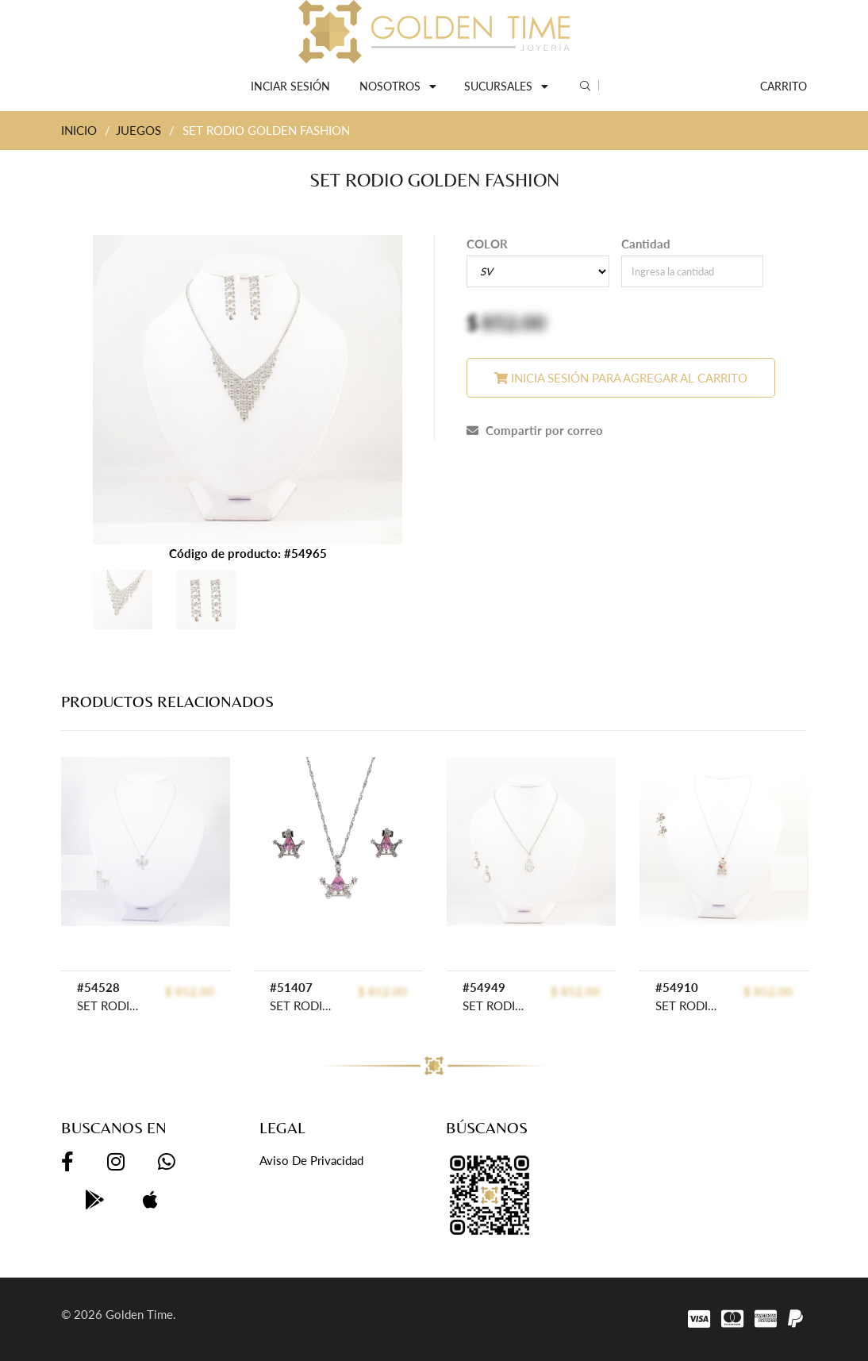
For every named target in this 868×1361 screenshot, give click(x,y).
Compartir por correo (535, 430)
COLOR (487, 243)
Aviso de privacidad (311, 1160)
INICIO (79, 130)
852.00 (514, 322)
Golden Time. (141, 1314)
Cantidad (645, 243)
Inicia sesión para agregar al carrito (620, 378)
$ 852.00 (189, 991)
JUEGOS (138, 130)
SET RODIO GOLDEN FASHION (497, 1005)
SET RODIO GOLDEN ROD (112, 1005)
